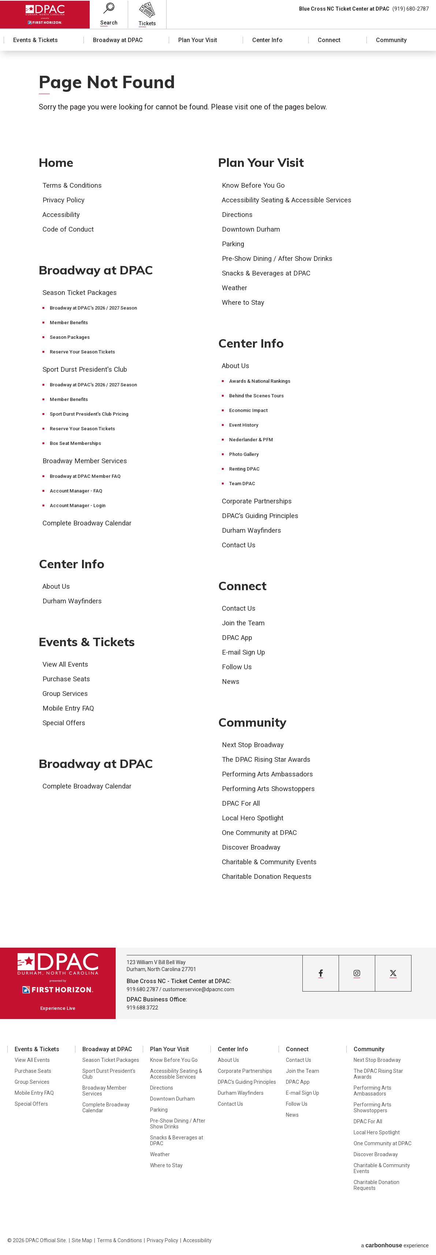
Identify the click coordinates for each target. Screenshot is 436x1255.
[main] (218, 501)
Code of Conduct (69, 229)
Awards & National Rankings (263, 382)
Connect (329, 40)
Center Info (267, 40)
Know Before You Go (255, 185)
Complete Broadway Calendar (90, 524)
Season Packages (71, 338)
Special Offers (65, 726)
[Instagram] (357, 977)
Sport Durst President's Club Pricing (92, 415)
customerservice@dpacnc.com (198, 993)
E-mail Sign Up (245, 654)
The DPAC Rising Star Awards (269, 762)
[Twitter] (393, 977)
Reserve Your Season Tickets (85, 353)
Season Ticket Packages (82, 293)
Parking (234, 244)
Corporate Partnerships (259, 502)
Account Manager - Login (80, 507)
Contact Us (239, 546)
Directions (238, 215)
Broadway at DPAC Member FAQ (87, 477)
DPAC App (238, 640)
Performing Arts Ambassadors (271, 777)
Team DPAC (242, 485)
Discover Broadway (253, 850)
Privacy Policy (65, 200)
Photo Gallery (245, 455)
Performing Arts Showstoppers (272, 792)
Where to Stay (244, 303)
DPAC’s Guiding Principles (263, 517)
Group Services (67, 697)
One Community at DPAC (261, 836)
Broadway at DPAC (118, 40)
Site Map (82, 1243)
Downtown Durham (252, 229)
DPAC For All (243, 806)
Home (57, 162)
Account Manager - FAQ (78, 492)
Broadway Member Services (88, 462)
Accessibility (63, 215)
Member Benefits (70, 324)
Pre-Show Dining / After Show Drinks (281, 259)
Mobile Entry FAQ (70, 711)
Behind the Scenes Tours (258, 397)
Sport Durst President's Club (87, 370)
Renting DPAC (245, 470)
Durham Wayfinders (73, 603)
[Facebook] (320, 977)
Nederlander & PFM (252, 441)
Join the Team (245, 625)
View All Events (67, 667)
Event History (245, 426)
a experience (395, 1243)
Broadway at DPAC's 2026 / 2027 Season (97, 309)
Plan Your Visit (197, 40)
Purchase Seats (67, 682)
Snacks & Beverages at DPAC (269, 273)
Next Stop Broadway (255, 748)
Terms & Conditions (74, 185)
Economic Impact (250, 412)
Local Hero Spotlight (255, 821)
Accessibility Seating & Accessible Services (293, 200)
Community (391, 40)
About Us (57, 588)
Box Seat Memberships (77, 444)
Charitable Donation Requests (270, 880)
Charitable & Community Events (272, 865)
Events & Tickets (35, 40)
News (231, 683)
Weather (235, 288)
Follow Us (238, 669)
